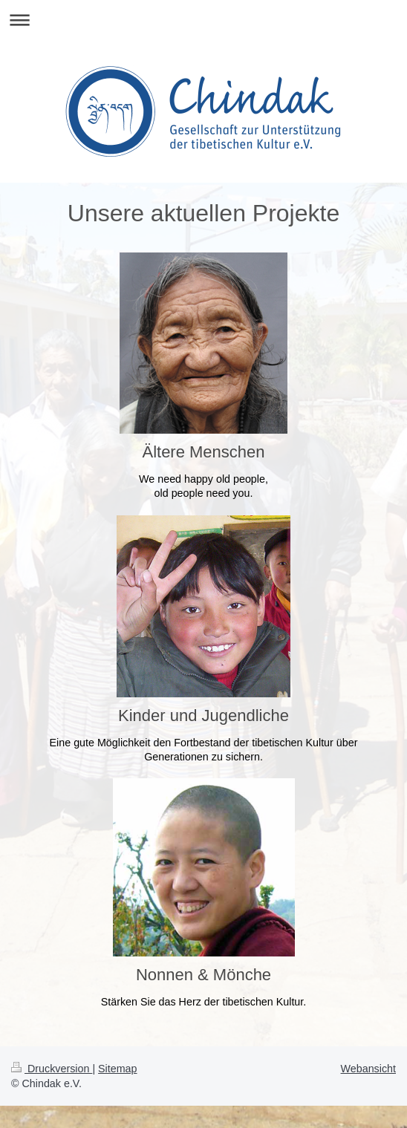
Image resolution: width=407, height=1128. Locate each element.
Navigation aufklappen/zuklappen (203, 20)
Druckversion (51, 1069)
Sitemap (117, 1069)
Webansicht (368, 1069)
